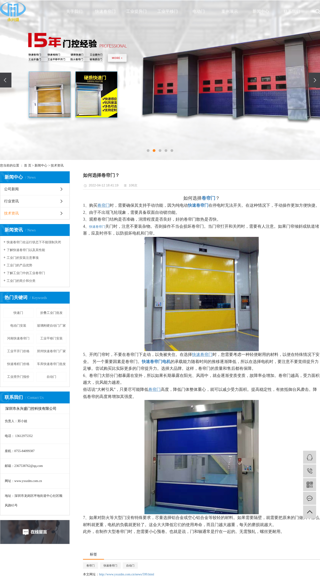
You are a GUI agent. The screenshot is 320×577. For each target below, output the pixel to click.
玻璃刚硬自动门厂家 (51, 325)
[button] (148, 150)
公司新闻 (11, 189)
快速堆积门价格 (18, 364)
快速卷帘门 (105, 11)
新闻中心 (261, 11)
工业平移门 (167, 11)
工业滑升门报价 (18, 376)
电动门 (198, 11)
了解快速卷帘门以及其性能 (26, 250)
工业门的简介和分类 (21, 281)
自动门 (51, 376)
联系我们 (292, 11)
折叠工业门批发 (51, 313)
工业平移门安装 (51, 338)
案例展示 (229, 11)
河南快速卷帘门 (18, 338)
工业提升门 (136, 11)
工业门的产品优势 (19, 265)
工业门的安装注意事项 (23, 257)
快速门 (18, 313)
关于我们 (74, 11)
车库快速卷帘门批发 (51, 364)
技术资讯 (57, 165)
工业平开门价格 (18, 351)
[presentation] (5, 80)
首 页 (27, 165)
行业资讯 (11, 201)
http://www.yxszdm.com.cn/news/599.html (126, 574)
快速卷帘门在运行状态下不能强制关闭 (34, 242)
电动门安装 (18, 325)
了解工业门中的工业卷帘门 (26, 273)
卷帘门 (90, 565)
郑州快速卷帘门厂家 (51, 351)
